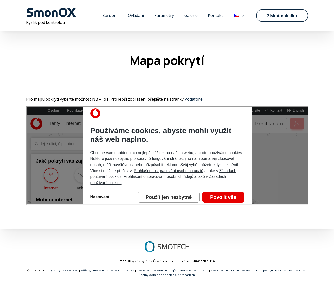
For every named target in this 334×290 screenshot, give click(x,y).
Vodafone (194, 99)
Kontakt (215, 15)
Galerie (191, 15)
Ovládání (136, 15)
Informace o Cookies (193, 270)
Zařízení (109, 15)
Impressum (297, 270)
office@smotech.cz (94, 270)
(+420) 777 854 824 (64, 270)
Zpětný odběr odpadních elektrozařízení (167, 275)
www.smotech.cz (122, 270)
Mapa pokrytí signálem (270, 270)
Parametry (164, 15)
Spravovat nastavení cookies (231, 270)
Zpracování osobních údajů (156, 270)
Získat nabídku (282, 15)
